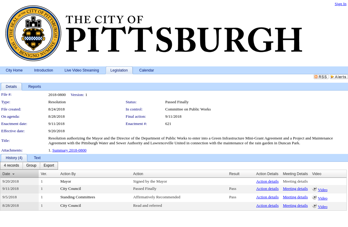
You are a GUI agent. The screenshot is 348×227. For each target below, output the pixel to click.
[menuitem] (11, 165)
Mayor (65, 181)
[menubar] (29, 166)
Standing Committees (77, 197)
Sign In (340, 4)
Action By (68, 174)
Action (138, 174)
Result (234, 174)
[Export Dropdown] (49, 165)
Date (6, 174)
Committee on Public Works (188, 109)
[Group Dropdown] (31, 165)
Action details (267, 181)
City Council (70, 188)
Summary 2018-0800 (69, 150)
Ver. (44, 174)
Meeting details (295, 181)
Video (322, 189)
